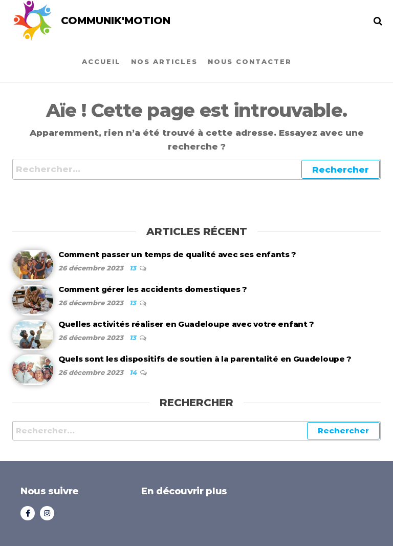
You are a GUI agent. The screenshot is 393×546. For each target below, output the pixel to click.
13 (133, 268)
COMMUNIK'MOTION (115, 20)
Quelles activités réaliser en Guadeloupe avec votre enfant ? (186, 324)
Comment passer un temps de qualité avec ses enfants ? (177, 254)
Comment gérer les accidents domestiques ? (152, 289)
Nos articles (164, 61)
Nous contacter (250, 61)
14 (134, 372)
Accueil (101, 61)
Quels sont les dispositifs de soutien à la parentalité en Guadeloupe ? (205, 359)
